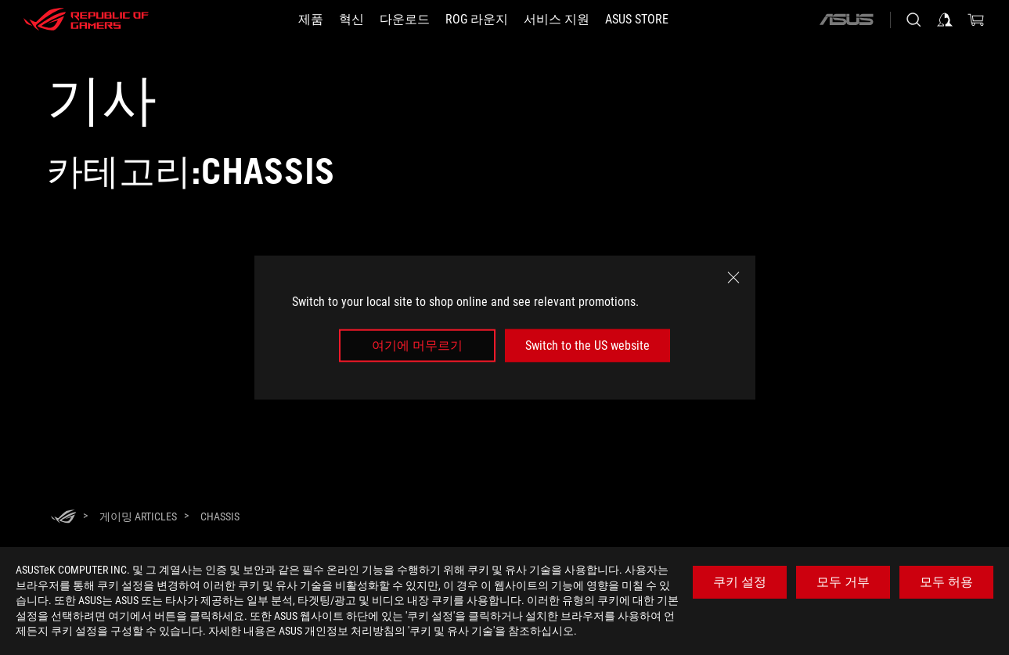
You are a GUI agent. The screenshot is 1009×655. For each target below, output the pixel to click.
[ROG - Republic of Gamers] (86, 19)
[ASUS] (846, 19)
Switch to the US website (587, 345)
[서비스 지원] (556, 19)
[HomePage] (63, 517)
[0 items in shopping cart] (976, 19)
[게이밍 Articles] (138, 516)
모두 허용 (946, 581)
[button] (310, 19)
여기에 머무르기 (417, 345)
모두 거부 (843, 581)
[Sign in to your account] (944, 19)
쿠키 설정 (739, 581)
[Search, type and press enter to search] (913, 19)
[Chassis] (220, 516)
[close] (733, 277)
